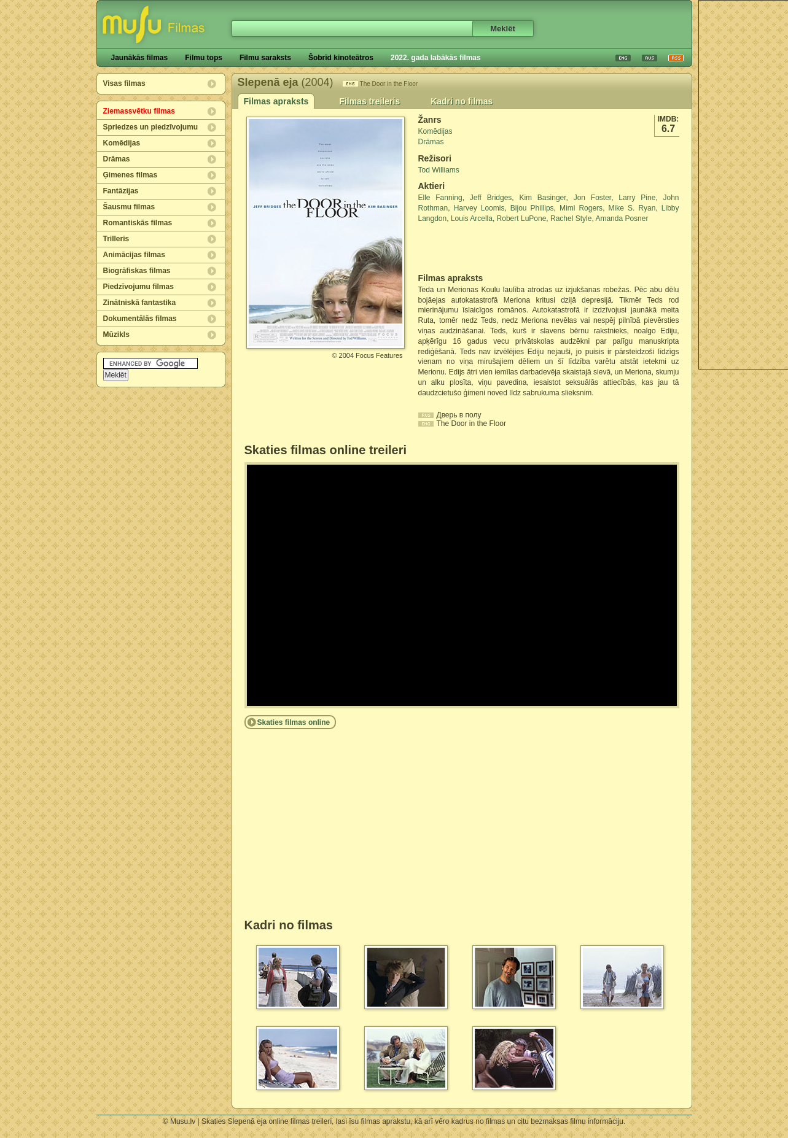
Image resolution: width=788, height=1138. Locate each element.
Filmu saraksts (265, 57)
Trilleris (116, 238)
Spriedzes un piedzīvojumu (150, 127)
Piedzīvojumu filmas (138, 286)
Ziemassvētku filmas (139, 111)
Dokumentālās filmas (140, 318)
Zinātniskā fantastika (139, 302)
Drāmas (116, 159)
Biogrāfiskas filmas (137, 270)
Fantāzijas (121, 191)
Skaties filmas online (293, 722)
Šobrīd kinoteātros (340, 57)
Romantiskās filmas (138, 223)
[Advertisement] (490, 248)
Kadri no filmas (462, 101)
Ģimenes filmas (130, 175)
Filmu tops (203, 57)
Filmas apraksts (276, 101)
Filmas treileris (369, 101)
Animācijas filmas (134, 254)
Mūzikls (116, 334)
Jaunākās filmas (139, 57)
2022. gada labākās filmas (436, 57)
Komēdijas (122, 143)
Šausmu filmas (129, 207)
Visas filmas (124, 83)
